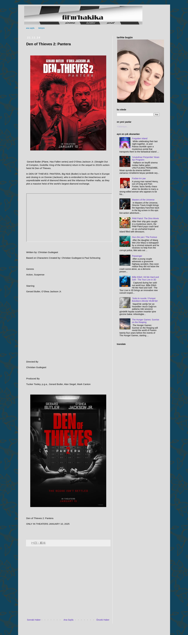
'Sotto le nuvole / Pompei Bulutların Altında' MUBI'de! (145, 299)
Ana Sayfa (68, 620)
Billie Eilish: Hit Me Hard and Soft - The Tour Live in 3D (145, 278)
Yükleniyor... (122, 126)
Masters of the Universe (143, 199)
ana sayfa (30, 28)
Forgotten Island (139, 138)
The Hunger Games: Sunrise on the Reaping (145, 320)
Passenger (137, 256)
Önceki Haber (102, 620)
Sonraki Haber (34, 620)
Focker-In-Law (139, 178)
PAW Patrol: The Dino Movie (145, 218)
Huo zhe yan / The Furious (144, 237)
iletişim (41, 28)
